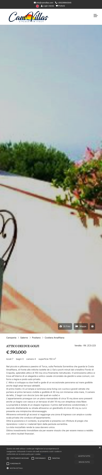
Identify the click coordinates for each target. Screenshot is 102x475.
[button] (35, 468)
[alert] (51, 460)
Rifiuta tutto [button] (84, 462)
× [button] (100, 448)
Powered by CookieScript (15, 472)
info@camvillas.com (43, 3)
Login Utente (47, 6)
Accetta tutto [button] (84, 456)
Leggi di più (45, 454)
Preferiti (60, 6)
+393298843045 (63, 3)
